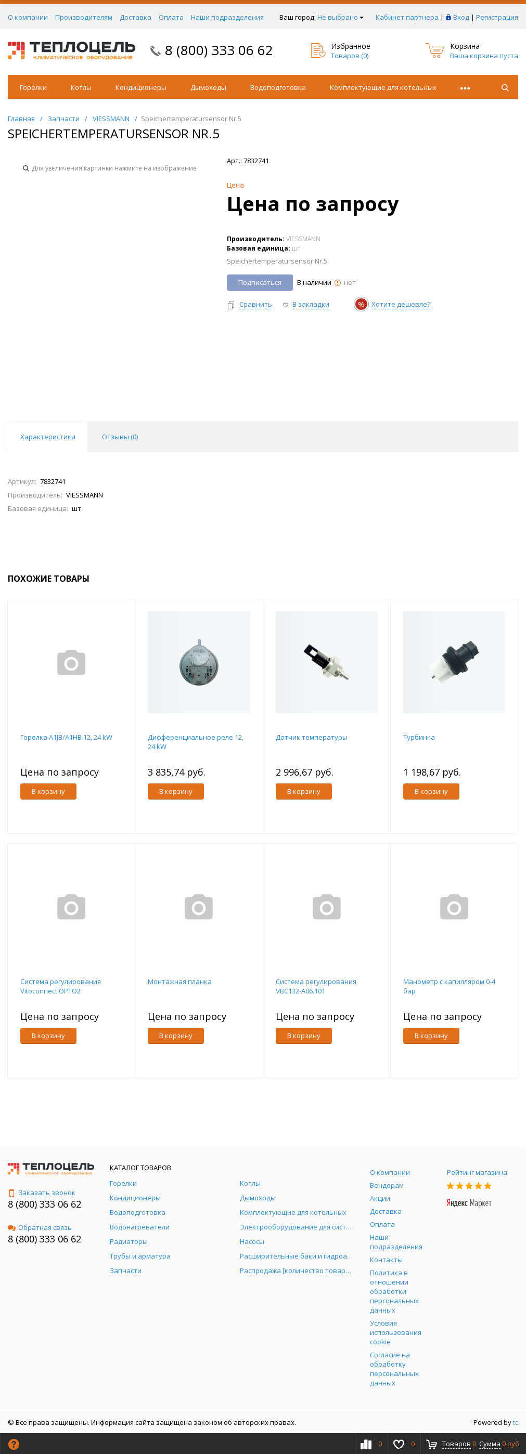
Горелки (33, 87)
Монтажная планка (180, 981)
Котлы (81, 87)
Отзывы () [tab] (120, 436)
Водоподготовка (278, 87)
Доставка (135, 17)
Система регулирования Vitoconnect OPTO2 (60, 986)
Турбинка (419, 737)
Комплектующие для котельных (383, 87)
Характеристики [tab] (47, 436)
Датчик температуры (312, 737)
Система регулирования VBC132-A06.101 (316, 986)
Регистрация (497, 17)
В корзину (48, 791)
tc (515, 1422)
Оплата (171, 17)
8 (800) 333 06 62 (219, 50)
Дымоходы (208, 87)
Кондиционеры (141, 87)
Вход (461, 17)
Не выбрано (340, 17)
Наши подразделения (227, 17)
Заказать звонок (41, 1192)
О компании (28, 17)
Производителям (83, 17)
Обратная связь (40, 1227)
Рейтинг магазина (477, 1172)
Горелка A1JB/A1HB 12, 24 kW (66, 737)
